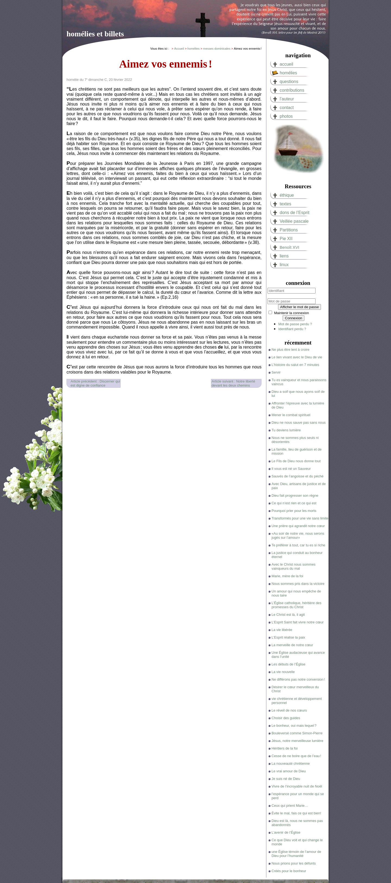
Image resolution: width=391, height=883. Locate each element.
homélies (288, 73)
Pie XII (286, 238)
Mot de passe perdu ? (295, 324)
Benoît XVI (289, 247)
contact (287, 107)
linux (284, 264)
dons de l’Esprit (294, 212)
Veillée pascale (294, 221)
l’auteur (287, 99)
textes (285, 204)
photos (286, 116)
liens (284, 256)
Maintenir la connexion (291, 313)
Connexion (293, 318)
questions (289, 81)
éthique (287, 195)
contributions (292, 90)
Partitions (289, 230)
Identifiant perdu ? (292, 329)
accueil (286, 64)
